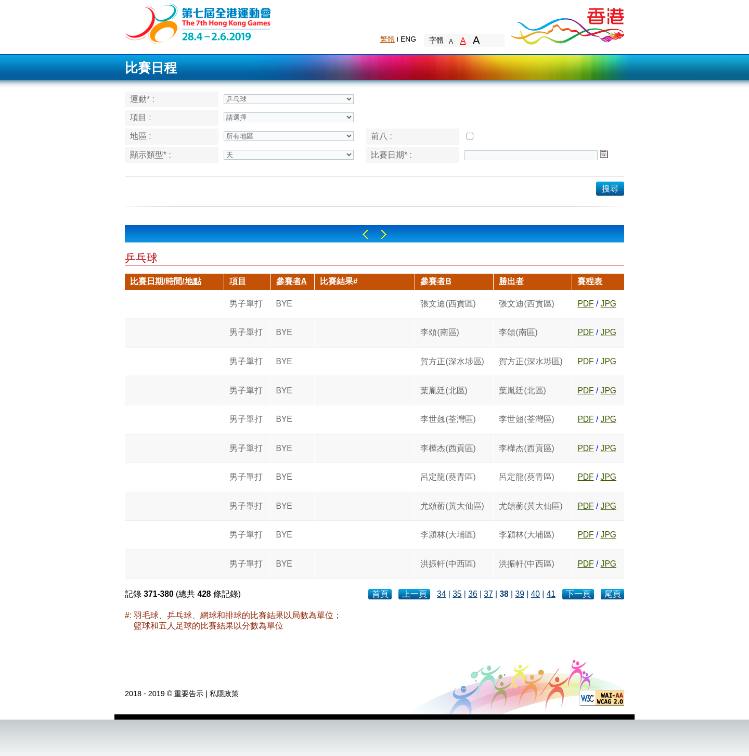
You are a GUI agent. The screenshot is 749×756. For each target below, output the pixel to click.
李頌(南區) (439, 332)
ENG (408, 39)
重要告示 (188, 693)
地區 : (140, 136)
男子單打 (246, 303)
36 (472, 594)
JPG (608, 303)
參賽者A (291, 281)
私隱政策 (224, 693)
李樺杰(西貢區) (447, 448)
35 (457, 594)
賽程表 (589, 281)
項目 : (140, 117)
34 (441, 594)
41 (551, 594)
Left (365, 234)
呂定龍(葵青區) (447, 476)
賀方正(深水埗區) (452, 361)
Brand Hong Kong (567, 23)
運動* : (142, 99)
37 (488, 594)
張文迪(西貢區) (447, 303)
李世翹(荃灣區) (447, 419)
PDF (585, 303)
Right (383, 234)
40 (535, 594)
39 (519, 594)
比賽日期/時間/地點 (165, 281)
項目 (237, 281)
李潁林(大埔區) (447, 534)
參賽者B (435, 281)
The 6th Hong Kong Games (198, 23)
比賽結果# (339, 281)
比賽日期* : (391, 154)
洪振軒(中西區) (447, 563)
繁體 (387, 39)
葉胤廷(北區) (443, 390)
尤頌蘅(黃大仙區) (452, 506)
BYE (284, 303)
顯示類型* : (150, 154)
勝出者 (511, 281)
